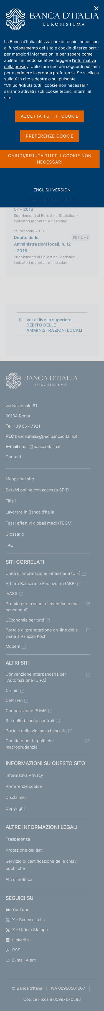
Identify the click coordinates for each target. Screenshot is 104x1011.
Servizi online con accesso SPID (37, 490)
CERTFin (14, 700)
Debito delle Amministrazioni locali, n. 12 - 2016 (42, 244)
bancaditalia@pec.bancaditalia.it (46, 436)
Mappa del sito (20, 478)
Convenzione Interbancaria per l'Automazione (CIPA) (36, 677)
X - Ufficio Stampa (27, 929)
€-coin (12, 690)
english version (51, 193)
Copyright (15, 808)
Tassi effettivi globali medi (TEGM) (39, 523)
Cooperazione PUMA (26, 710)
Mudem (13, 646)
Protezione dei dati (24, 850)
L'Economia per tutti (25, 620)
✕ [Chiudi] (96, 8)
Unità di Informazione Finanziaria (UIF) (43, 573)
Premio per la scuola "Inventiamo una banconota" (42, 607)
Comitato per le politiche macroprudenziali (30, 744)
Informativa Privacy (24, 775)
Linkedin (17, 939)
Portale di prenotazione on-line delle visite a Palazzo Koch (42, 633)
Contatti (13, 456)
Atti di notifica (19, 879)
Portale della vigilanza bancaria (36, 730)
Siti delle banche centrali (30, 720)
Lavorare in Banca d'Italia (30, 512)
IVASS (11, 593)
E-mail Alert (20, 960)
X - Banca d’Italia (25, 919)
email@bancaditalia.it (39, 446)
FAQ (9, 545)
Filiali (11, 501)
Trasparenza (18, 839)
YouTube (17, 909)
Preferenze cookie (24, 786)
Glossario (15, 534)
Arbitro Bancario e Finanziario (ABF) (41, 583)
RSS (13, 949)
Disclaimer (16, 797)
